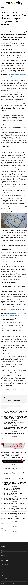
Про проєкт (4, 550)
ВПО (11, 406)
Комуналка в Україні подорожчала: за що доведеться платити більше (13, 524)
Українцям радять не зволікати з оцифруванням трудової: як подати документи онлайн (15, 412)
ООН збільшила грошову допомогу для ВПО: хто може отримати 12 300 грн (15, 423)
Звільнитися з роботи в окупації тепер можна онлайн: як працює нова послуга (14, 467)
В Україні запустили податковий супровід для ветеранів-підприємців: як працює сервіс (14, 477)
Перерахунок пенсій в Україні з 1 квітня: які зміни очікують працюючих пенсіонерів (15, 504)
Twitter (4, 567)
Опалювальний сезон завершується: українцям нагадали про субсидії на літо (15, 514)
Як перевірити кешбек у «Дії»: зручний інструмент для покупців (13, 494)
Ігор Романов (3, 28)
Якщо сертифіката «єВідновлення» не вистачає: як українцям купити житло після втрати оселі (15, 519)
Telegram (20, 397)
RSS (3, 575)
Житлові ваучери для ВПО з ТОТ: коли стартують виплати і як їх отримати (15, 472)
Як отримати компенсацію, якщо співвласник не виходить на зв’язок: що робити (15, 439)
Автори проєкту (5, 555)
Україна (3, 7)
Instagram (5, 569)
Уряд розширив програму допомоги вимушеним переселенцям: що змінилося (15, 499)
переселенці (5, 406)
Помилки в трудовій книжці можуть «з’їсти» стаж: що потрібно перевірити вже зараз (15, 489)
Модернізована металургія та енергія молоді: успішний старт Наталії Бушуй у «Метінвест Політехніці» (15, 483)
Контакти (3, 552)
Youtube (4, 573)
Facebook (11, 399)
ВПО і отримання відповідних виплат (13, 101)
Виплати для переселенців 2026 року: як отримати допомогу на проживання (13, 534)
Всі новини (14, 539)
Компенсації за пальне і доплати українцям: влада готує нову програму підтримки (14, 529)
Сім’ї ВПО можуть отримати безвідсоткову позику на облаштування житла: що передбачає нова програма (15, 428)
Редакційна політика (6, 558)
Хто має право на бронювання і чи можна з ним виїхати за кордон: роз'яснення (15, 509)
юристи (4, 408)
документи (18, 406)
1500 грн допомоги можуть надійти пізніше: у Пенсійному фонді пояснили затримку (14, 434)
